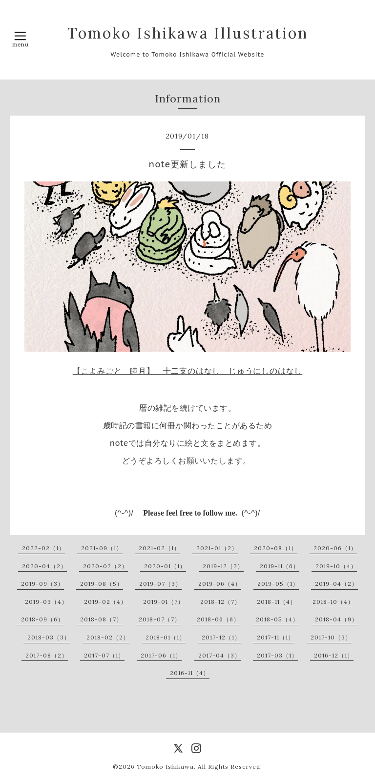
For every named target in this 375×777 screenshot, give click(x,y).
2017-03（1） (277, 655)
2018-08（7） (101, 619)
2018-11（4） (276, 601)
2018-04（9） (336, 619)
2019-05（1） (278, 583)
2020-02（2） (105, 566)
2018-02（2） (107, 637)
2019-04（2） (336, 583)
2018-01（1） (166, 637)
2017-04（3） (219, 655)
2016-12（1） (334, 655)
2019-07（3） (160, 583)
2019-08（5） (101, 583)
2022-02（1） (43, 548)
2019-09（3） (42, 583)
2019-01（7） (163, 601)
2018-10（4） (333, 601)
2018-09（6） (42, 619)
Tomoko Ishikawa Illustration (187, 33)
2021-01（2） (217, 548)
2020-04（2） (44, 566)
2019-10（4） (336, 566)
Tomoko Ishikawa (165, 766)
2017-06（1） (161, 655)
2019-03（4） (46, 601)
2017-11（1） (275, 637)
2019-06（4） (219, 583)
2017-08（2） (46, 655)
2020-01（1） (165, 566)
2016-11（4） (189, 673)
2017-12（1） (221, 637)
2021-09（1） (102, 548)
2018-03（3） (48, 637)
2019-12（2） (223, 566)
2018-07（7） (160, 619)
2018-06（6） (218, 619)
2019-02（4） (105, 601)
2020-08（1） (275, 548)
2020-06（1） (335, 548)
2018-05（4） (277, 619)
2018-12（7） (220, 601)
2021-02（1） (159, 548)
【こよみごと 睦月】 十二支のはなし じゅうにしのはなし (187, 370)
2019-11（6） (279, 566)
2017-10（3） (331, 637)
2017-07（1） (104, 655)
